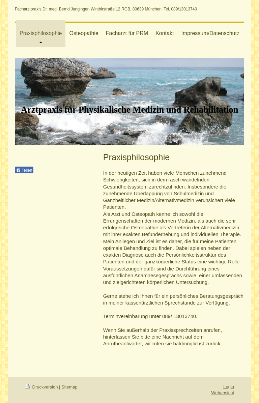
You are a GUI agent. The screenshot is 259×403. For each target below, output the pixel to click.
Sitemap (69, 387)
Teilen (24, 170)
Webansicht (222, 392)
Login (228, 386)
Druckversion (42, 387)
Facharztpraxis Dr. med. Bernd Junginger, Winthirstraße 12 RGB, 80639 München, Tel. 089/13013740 (106, 9)
